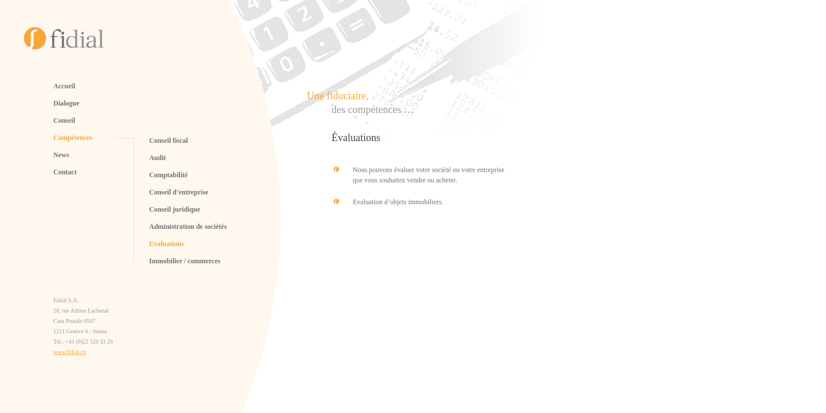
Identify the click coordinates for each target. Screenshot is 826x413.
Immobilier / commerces (184, 261)
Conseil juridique (174, 209)
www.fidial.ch (69, 352)
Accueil (64, 86)
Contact (65, 172)
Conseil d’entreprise (178, 192)
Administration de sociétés (188, 227)
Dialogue (66, 103)
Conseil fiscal (168, 141)
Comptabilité (168, 175)
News (61, 155)
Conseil (64, 120)
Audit (157, 158)
